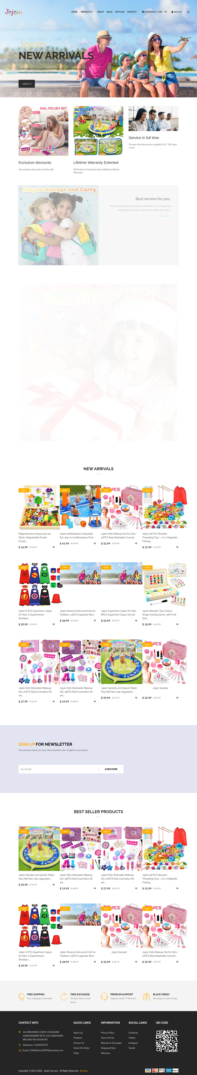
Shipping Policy (108, 1048)
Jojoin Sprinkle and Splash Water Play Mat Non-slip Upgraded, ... (119, 690)
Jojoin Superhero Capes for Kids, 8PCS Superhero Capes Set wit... (119, 613)
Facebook (133, 1032)
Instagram (133, 1043)
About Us (78, 1032)
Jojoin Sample (160, 688)
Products (77, 1037)
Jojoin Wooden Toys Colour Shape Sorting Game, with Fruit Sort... (159, 615)
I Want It (26, 83)
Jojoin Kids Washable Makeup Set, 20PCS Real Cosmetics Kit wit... (35, 692)
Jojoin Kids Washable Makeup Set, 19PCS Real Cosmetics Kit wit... (76, 692)
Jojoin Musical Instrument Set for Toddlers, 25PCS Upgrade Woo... (78, 613)
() (165, 11)
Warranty (105, 1053)
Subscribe (111, 769)
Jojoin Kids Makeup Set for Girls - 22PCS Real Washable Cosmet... (119, 535)
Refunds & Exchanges (111, 1043)
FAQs (76, 1053)
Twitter (132, 1037)
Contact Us (78, 1043)
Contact (131, 12)
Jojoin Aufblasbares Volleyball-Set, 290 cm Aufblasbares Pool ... (77, 535)
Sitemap (83, 1070)
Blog (109, 12)
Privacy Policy (107, 1032)
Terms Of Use (107, 1037)
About (100, 12)
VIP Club (119, 12)
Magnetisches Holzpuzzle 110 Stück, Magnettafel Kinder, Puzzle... (35, 537)
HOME (74, 12)
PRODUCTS (87, 12)
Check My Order (81, 1048)
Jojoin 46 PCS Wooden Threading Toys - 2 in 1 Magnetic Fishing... (160, 537)
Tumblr (132, 1048)
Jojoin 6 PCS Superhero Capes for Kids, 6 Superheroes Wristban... (35, 615)
